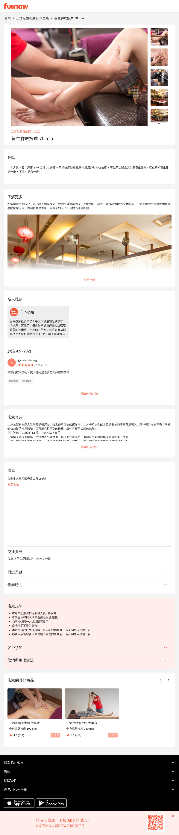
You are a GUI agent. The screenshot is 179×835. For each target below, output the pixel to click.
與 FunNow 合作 (89, 789)
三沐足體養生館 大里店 (32, 18)
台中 (7, 18)
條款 (89, 771)
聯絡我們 (89, 780)
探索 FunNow (89, 762)
